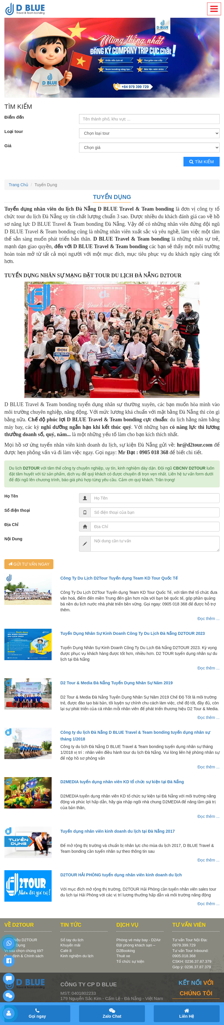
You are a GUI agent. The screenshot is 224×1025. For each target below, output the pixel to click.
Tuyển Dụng (112, 197)
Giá (7, 145)
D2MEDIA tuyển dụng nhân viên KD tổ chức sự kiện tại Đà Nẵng (122, 781)
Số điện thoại (17, 510)
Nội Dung (13, 539)
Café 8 (65, 950)
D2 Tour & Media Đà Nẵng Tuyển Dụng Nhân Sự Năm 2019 (116, 683)
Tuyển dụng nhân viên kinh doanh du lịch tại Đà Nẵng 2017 (117, 831)
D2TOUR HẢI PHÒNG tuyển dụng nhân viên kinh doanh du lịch (121, 875)
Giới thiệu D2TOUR (20, 940)
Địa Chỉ (11, 524)
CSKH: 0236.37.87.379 (191, 961)
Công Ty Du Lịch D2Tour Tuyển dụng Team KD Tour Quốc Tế (119, 578)
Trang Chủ (18, 184)
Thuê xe (123, 956)
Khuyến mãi (70, 945)
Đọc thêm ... (208, 618)
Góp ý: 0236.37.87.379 (191, 967)
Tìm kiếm (201, 161)
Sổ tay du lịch (71, 940)
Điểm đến (14, 117)
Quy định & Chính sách (23, 956)
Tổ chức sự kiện (130, 961)
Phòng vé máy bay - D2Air (138, 940)
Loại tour (13, 131)
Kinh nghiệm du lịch (76, 956)
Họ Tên (11, 496)
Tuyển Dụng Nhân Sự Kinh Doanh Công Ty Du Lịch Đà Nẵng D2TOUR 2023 (132, 633)
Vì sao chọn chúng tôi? (23, 950)
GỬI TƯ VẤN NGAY (29, 564)
